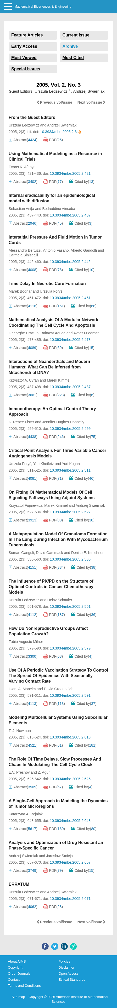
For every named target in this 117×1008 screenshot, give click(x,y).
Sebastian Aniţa (21, 209)
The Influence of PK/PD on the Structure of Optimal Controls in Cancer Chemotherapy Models (51, 586)
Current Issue (76, 35)
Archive (70, 46)
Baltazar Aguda (53, 333)
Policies (64, 961)
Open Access (69, 973)
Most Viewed (24, 57)
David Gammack (49, 553)
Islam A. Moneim (22, 689)
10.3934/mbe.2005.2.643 (70, 821)
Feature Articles (27, 35)
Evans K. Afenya (22, 167)
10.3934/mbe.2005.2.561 (70, 606)
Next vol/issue (91, 102)
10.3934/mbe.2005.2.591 (70, 695)
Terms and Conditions (24, 986)
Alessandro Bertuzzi (25, 250)
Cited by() (81, 181)
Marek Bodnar (20, 291)
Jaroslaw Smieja (59, 856)
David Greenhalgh (59, 689)
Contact (14, 979)
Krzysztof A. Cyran (24, 380)
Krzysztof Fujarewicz (25, 505)
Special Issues (25, 69)
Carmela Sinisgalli (23, 255)
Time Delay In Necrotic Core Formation (47, 283)
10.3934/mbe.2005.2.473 (70, 339)
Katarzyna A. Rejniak (26, 814)
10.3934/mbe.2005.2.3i (60, 132)
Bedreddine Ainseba (58, 209)
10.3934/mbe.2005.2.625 (70, 779)
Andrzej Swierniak (61, 125)
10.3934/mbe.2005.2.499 (70, 428)
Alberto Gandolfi (84, 250)
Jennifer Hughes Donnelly (63, 422)
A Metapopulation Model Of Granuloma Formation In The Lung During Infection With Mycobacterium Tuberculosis (58, 539)
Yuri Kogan (71, 464)
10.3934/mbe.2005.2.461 (70, 298)
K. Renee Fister (21, 422)
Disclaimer (67, 967)
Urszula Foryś (51, 291)
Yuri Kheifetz (43, 464)
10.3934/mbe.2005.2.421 (70, 173)
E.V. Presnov (19, 772)
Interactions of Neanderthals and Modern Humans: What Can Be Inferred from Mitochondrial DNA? (49, 367)
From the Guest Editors (32, 117)
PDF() (53, 140)
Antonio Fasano (56, 250)
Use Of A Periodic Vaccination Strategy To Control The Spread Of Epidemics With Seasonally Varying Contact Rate (58, 675)
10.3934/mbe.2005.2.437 (70, 215)
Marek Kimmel (58, 380)
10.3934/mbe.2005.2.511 (70, 470)
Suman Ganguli (21, 553)
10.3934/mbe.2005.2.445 (70, 262)
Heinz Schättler (59, 600)
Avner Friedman (86, 333)
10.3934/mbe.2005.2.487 (70, 387)
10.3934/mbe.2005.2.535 (70, 559)
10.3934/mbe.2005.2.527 (70, 512)
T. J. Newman (20, 731)
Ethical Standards (72, 979)
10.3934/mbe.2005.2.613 (70, 737)
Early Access (24, 46)
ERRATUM (19, 884)
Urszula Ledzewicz (24, 125)
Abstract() (23, 140)
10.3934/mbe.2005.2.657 (70, 862)
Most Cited (73, 57)
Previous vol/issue (54, 102)
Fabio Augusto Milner (26, 642)
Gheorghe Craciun (23, 333)
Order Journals (19, 973)
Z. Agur (44, 772)
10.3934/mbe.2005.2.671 (70, 898)
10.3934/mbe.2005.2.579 (70, 648)
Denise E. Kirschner (87, 553)
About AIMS (17, 961)
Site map (18, 997)
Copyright (15, 967)
